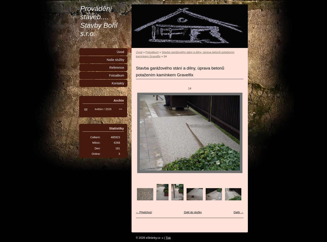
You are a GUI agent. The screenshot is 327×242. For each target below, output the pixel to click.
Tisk (168, 237)
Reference (116, 67)
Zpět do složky (193, 212)
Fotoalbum (151, 52)
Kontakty (118, 83)
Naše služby (115, 59)
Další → (239, 212)
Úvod (139, 52)
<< (85, 109)
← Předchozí (144, 212)
